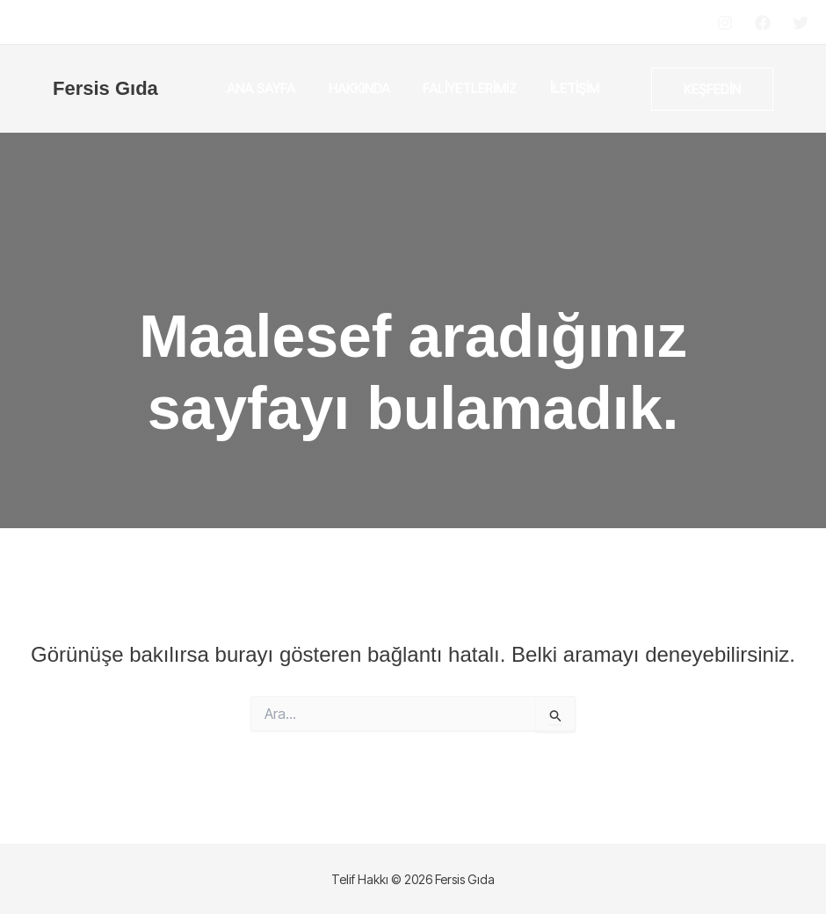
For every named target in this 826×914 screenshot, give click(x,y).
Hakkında (363, 88)
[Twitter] (800, 23)
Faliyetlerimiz (467, 88)
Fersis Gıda (105, 88)
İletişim (565, 88)
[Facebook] (763, 23)
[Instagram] (725, 23)
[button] (712, 89)
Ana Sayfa (271, 88)
